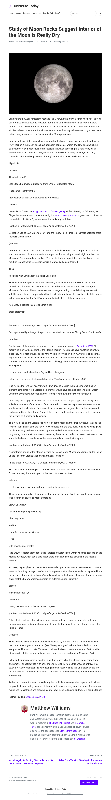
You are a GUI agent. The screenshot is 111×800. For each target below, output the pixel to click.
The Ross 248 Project (59, 723)
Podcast (26, 14)
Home (11, 14)
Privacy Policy (61, 790)
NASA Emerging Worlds (71, 216)
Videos (18, 14)
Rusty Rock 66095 (86, 347)
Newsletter (36, 14)
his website (79, 739)
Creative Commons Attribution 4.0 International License (65, 794)
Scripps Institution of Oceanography (51, 212)
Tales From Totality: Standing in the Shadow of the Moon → (80, 762)
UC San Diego (33, 697)
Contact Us (48, 790)
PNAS (44, 697)
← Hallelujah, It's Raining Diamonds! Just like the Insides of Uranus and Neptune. (31, 762)
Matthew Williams (18, 42)
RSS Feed (59, 14)
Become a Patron (89, 783)
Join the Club (48, 14)
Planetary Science (61, 42)
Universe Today (25, 6)
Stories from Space (69, 731)
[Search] (100, 14)
